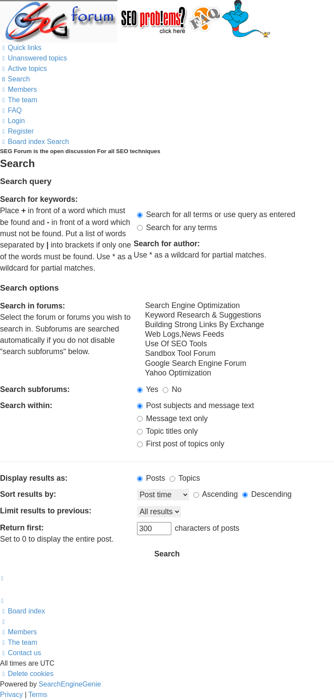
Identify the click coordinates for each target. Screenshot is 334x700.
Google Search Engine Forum (235, 363)
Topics (185, 478)
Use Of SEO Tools (235, 344)
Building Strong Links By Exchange (235, 325)
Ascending (216, 494)
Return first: (22, 527)
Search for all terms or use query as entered (216, 214)
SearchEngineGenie (70, 684)
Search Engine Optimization (235, 306)
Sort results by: (28, 494)
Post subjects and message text (195, 405)
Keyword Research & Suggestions (235, 315)
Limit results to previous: (45, 510)
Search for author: (167, 243)
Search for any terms (177, 227)
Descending (267, 494)
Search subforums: (35, 389)
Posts (151, 478)
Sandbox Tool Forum (235, 353)
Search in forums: (32, 305)
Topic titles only (167, 431)
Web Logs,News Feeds (235, 334)
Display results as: (33, 478)
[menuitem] (33, 58)
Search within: (26, 405)
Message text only (172, 418)
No (172, 389)
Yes (147, 389)
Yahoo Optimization (235, 373)
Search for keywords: (39, 199)
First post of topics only (180, 443)
